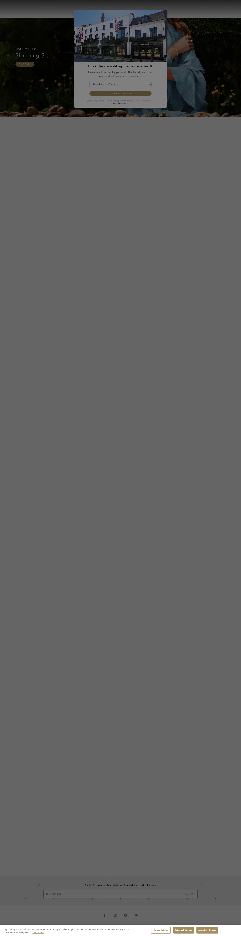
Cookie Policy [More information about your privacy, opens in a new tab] (38, 933)
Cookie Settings (161, 930)
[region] (120, 930)
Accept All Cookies (207, 930)
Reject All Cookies (183, 930)
